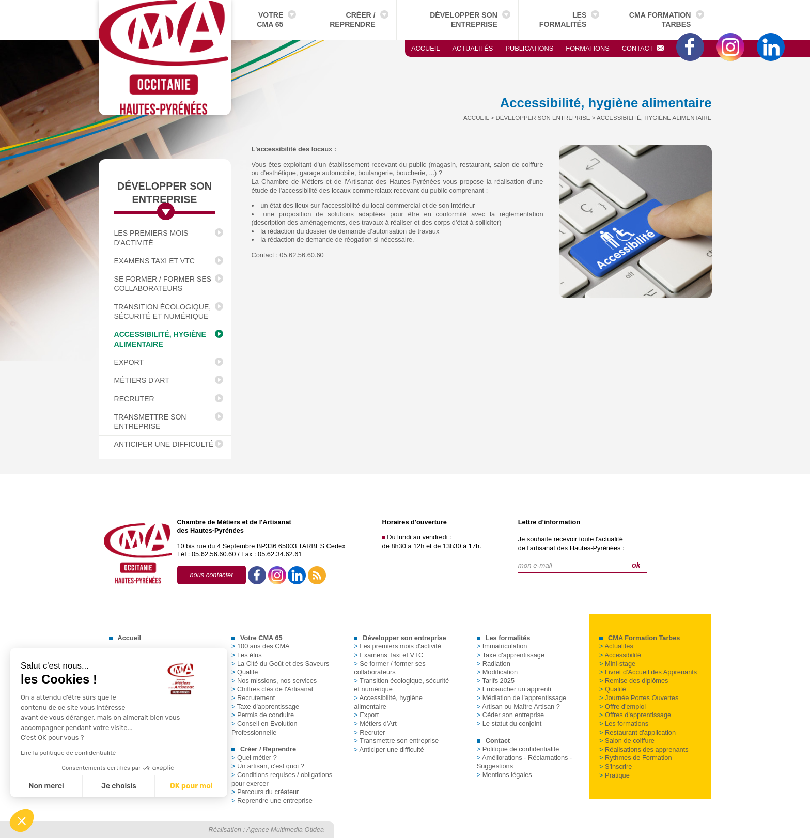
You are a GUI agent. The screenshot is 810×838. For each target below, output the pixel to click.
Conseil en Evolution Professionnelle (264, 728)
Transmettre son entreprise (150, 421)
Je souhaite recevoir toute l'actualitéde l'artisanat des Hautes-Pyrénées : (571, 543)
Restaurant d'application (637, 732)
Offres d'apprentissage (635, 715)
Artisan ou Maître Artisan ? (518, 706)
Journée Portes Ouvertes (638, 698)
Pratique (614, 775)
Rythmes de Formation (635, 758)
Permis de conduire (262, 715)
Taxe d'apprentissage (265, 706)
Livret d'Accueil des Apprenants (648, 672)
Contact (643, 48)
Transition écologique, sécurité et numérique (162, 311)
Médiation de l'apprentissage (522, 698)
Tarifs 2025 (496, 681)
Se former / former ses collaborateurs (163, 283)
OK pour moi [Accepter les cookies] (126, 786)
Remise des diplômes (633, 681)
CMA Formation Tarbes (660, 19)
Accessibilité (620, 655)
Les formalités (563, 19)
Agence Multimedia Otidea (285, 829)
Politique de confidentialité (518, 749)
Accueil (425, 48)
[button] (21, 820)
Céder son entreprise (510, 715)
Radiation (493, 664)
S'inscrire (615, 766)
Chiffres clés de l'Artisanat (272, 689)
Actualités (472, 48)
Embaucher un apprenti (514, 689)
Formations (587, 48)
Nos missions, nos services (274, 681)
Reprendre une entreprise (272, 800)
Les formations (623, 723)
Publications (529, 48)
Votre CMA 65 (270, 19)
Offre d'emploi (622, 706)
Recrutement (253, 698)
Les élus (246, 655)
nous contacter (211, 575)
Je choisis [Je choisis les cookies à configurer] (54, 786)
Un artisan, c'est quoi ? (267, 766)
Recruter (134, 399)
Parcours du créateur (265, 792)
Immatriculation (502, 646)
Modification (497, 672)
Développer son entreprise (463, 19)
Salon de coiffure (627, 740)
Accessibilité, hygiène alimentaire (160, 339)
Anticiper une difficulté (164, 444)
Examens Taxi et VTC (154, 261)
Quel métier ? (254, 758)
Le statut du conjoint (509, 723)
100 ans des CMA (260, 646)
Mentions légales (504, 775)
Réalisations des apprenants (644, 749)
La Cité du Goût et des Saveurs (280, 664)
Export (129, 362)
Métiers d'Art (141, 380)
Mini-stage (617, 664)
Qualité (244, 672)
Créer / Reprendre (352, 19)
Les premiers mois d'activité (151, 237)
